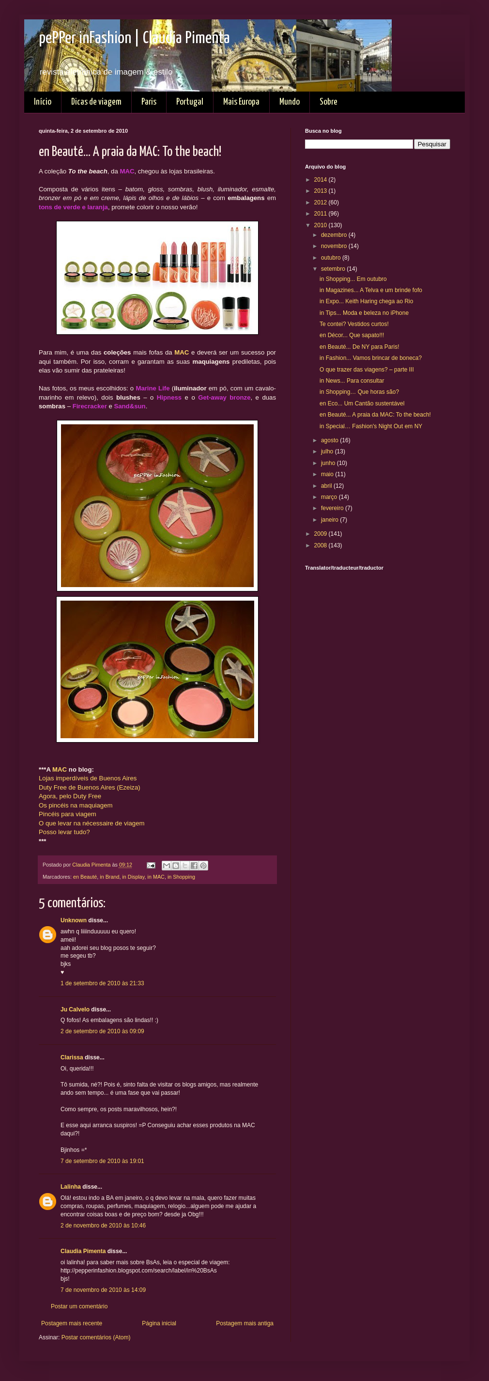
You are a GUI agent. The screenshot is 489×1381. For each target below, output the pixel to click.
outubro (331, 257)
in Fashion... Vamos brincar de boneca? (371, 358)
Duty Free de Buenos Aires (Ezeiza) (89, 787)
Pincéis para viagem (67, 814)
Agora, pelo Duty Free (70, 796)
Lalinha (71, 1186)
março (330, 497)
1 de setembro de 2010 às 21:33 (102, 983)
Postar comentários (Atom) (96, 1337)
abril (327, 485)
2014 (321, 179)
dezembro (335, 235)
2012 (321, 202)
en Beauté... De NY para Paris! (359, 346)
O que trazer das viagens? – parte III (367, 369)
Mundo (289, 102)
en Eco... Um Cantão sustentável (362, 403)
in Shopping (181, 877)
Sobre (328, 102)
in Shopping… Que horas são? (359, 391)
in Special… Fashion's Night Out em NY (371, 426)
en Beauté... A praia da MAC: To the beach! (375, 414)
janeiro (330, 519)
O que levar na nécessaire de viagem (91, 823)
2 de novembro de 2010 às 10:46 (103, 1225)
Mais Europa (241, 102)
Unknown (74, 920)
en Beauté (85, 877)
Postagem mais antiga (245, 1323)
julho (328, 451)
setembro (334, 268)
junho (329, 463)
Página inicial (159, 1323)
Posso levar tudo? (64, 832)
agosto (330, 440)
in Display (133, 877)
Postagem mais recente (71, 1323)
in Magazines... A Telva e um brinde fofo (371, 290)
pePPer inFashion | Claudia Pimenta (134, 39)
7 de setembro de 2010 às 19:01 (102, 1161)
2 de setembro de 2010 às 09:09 (102, 1031)
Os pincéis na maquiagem (75, 805)
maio (328, 474)
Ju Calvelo (75, 1009)
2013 (321, 190)
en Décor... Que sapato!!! (352, 335)
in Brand (109, 877)
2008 (321, 545)
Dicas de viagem (96, 102)
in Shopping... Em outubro (353, 279)
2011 (321, 213)
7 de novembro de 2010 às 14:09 (103, 1290)
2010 (321, 225)
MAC (181, 352)
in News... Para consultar (352, 380)
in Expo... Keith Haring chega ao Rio (366, 301)
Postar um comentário (79, 1306)
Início (42, 102)
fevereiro (333, 508)
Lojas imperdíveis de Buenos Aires (88, 778)
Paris (148, 102)
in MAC (155, 877)
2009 (321, 533)
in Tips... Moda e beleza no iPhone (364, 313)
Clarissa (72, 1057)
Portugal (189, 102)
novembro (335, 246)
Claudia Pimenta (83, 1251)
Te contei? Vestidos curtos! (354, 324)
